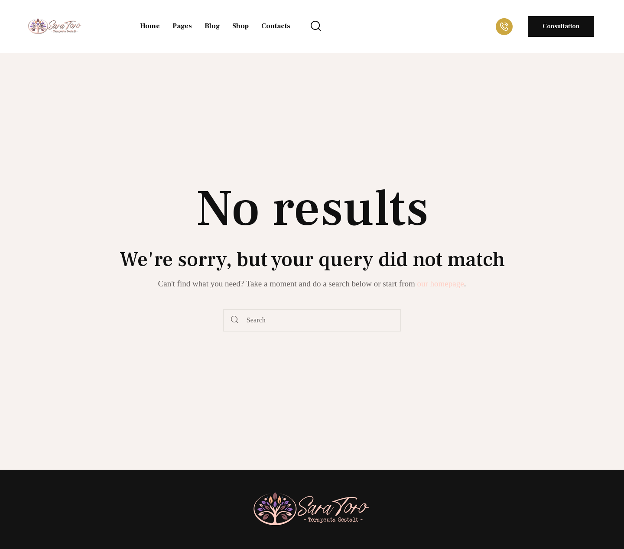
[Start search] (234, 320)
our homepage (440, 283)
